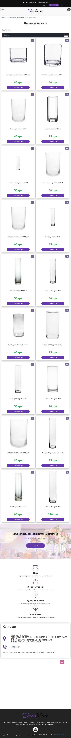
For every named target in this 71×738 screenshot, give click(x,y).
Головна (3, 17)
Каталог (35, 545)
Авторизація (65, 5)
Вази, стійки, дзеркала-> (16, 17)
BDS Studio (57, 735)
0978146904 (54, 5)
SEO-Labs (64, 735)
